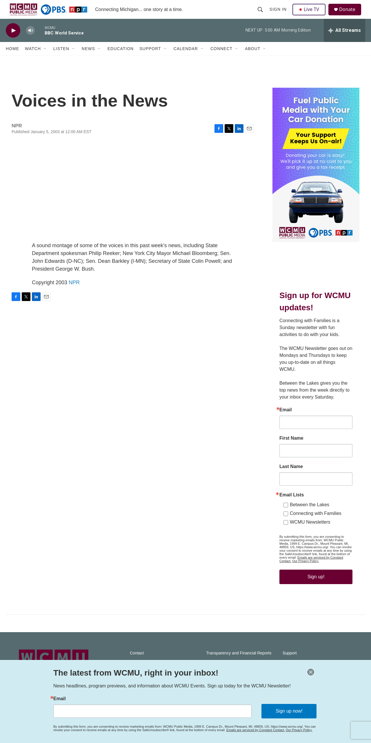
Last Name (291, 478)
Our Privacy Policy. (305, 572)
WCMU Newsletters (310, 533)
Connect (221, 60)
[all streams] (344, 42)
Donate (350, 15)
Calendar (186, 60)
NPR (74, 294)
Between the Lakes (309, 516)
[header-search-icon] (260, 15)
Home (12, 60)
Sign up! (316, 588)
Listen (61, 60)
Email (285, 421)
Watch (33, 60)
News (88, 60)
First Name (291, 449)
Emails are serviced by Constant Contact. (255, 730)
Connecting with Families (315, 524)
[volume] (30, 42)
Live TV (310, 15)
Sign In (278, 15)
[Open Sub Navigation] (45, 60)
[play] (13, 42)
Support (150, 60)
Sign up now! (289, 711)
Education (121, 60)
